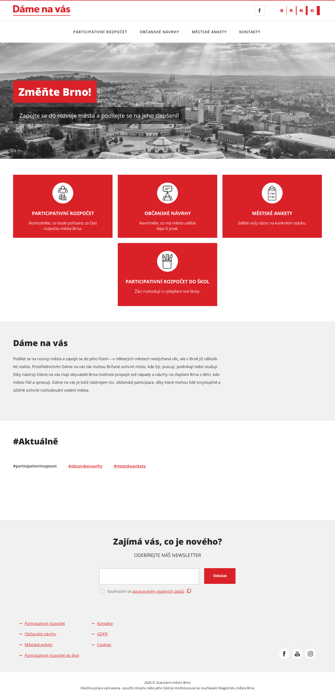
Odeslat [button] (220, 575)
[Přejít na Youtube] (297, 653)
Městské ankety (209, 31)
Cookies (104, 644)
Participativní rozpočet (100, 31)
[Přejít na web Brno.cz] (300, 10)
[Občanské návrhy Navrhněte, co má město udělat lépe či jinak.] (167, 206)
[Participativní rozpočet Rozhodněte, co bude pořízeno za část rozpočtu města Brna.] (63, 206)
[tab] (35, 466)
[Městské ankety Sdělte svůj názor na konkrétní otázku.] (272, 206)
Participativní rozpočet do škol (52, 655)
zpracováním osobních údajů (158, 591)
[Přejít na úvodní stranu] (41, 10)
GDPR (102, 633)
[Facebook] (259, 10)
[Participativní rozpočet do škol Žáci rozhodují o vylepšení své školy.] (167, 274)
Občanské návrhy (159, 31)
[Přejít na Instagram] (310, 653)
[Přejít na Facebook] (284, 653)
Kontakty (249, 31)
